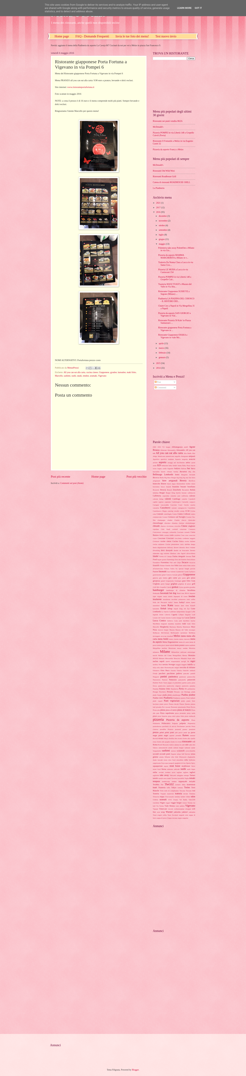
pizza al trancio (184, 710)
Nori (160, 664)
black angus (171, 484)
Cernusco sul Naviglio (177, 517)
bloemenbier (180, 484)
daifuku (187, 544)
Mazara (172, 630)
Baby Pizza (186, 465)
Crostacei (156, 541)
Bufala (192, 490)
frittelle (167, 565)
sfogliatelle (191, 757)
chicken (181, 523)
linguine (188, 615)
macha (193, 621)
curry (182, 544)
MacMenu (156, 624)
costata (166, 535)
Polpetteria (191, 723)
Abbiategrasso (177, 447)
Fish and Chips (175, 562)
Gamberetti (180, 572)
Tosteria (156, 794)
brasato (183, 487)
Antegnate (184, 456)
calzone (192, 496)
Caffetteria (157, 496)
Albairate (163, 450)
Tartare (192, 775)
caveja (182, 511)
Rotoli (160, 745)
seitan (179, 754)
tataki (79, 376)
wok (158, 812)
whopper (188, 809)
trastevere (170, 794)
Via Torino (160, 806)
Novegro (171, 664)
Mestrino (192, 648)
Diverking (156, 550)
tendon (86, 376)
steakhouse (186, 766)
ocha (158, 667)
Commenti (160, 387)
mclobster (183, 633)
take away (164, 775)
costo (171, 535)
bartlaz (176, 472)
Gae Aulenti (171, 572)
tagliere (185, 772)
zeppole (181, 815)
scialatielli (181, 751)
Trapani (163, 794)
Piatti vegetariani (171, 701)
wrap (163, 812)
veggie (168, 803)
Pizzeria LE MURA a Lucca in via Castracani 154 (173, 270)
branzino (175, 487)
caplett (155, 502)
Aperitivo (156, 459)
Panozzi (165, 680)
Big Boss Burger (170, 478)
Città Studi (165, 529)
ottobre (162, 225)
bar (188, 468)
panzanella (182, 680)
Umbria (155, 800)
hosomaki (164, 593)
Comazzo (192, 529)
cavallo (176, 511)
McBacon (156, 633)
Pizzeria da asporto (177, 719)
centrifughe (168, 514)
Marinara (172, 627)
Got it (198, 8)
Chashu (176, 520)
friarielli (156, 565)
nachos (155, 661)
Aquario (178, 459)
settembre (163, 230)
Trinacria (156, 797)
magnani (164, 624)
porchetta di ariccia (169, 726)
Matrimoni (186, 627)
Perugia (155, 692)
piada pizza (167, 695)
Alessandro (180, 450)
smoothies (179, 760)
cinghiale (191, 526)
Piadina (185, 695)
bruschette (177, 490)
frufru (172, 569)
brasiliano (191, 487)
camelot (184, 499)
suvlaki (161, 772)
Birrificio (192, 481)
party (189, 683)
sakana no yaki (179, 745)
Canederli (191, 499)
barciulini (156, 472)
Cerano (164, 517)
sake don (192, 745)
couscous (192, 535)
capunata (168, 502)
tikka (183, 784)
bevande (192, 475)
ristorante (187, 741)
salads (170, 748)
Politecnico (166, 723)
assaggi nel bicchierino (176, 462)
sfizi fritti (174, 757)
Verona (189, 803)
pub (176, 732)
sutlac (155, 772)
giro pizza (191, 578)
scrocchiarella (190, 751)
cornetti (187, 532)
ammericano (170, 456)
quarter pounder (175, 735)
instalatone (166, 599)
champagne (161, 520)
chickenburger (190, 523)
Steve (193, 766)
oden (162, 667)
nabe (193, 658)
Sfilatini (167, 757)
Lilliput (181, 615)
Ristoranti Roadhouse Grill (164, 176)
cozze (155, 538)
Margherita (164, 627)
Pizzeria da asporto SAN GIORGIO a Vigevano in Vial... (174, 314)
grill (193, 584)
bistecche (156, 484)
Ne (188, 661)
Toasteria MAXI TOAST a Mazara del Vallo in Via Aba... (174, 285)
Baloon (183, 468)
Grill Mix (156, 587)
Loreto (173, 618)
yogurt (159, 815)
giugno (162, 239)
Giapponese (104, 372)
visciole (170, 809)
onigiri (176, 667)
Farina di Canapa (165, 556)
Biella (162, 478)
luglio (161, 235)
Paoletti (155, 683)
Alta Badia (187, 453)
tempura (156, 781)
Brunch (169, 490)
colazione (183, 529)
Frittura (166, 569)
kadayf (182, 602)
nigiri (192, 661)
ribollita (171, 738)
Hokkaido (156, 593)
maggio (162, 244)
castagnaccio (182, 508)
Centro (174, 514)
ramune (192, 735)
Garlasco (192, 572)
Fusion (155, 571)
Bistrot (163, 484)
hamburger (158, 590)
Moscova (177, 658)
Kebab (163, 608)
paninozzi (182, 677)
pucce (181, 732)
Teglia (186, 778)
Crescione (161, 538)
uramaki (93, 376)
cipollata (156, 529)
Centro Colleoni (184, 514)
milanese (156, 652)
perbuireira (191, 689)
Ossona (173, 670)
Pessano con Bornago (182, 692)
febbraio (162, 353)
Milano (165, 652)
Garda (186, 572)
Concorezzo (157, 532)
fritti (172, 565)
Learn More (184, 8)
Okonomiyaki (169, 667)
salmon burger (178, 748)
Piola (188, 707)
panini (163, 676)
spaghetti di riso (180, 763)
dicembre (163, 216)
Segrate (173, 754)
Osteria (179, 670)
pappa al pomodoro (175, 683)
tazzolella (180, 778)
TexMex (156, 784)
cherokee (167, 523)
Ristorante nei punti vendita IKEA (167, 121)
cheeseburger (158, 523)
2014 (158, 368)
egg (161, 553)
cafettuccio (191, 493)
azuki (155, 465)
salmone (187, 748)
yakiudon (192, 812)
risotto (180, 738)
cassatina (156, 508)
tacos (173, 772)
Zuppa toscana (172, 818)
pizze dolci (172, 716)
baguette (170, 468)
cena (154, 514)
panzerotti (191, 680)
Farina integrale (179, 556)
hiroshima (191, 590)
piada (193, 692)
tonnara (180, 787)
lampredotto (181, 612)
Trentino (192, 794)
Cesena (188, 517)
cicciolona (170, 526)
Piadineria (168, 698)
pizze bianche (162, 716)
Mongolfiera (177, 655)
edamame (156, 553)
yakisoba (177, 812)
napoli (162, 661)
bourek (168, 487)
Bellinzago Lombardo (163, 474)
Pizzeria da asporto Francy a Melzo (168, 149)
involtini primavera (178, 599)
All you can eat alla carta (74, 372)
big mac (186, 478)
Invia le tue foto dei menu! (132, 36)
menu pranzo (179, 645)
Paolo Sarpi (163, 683)
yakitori (185, 812)
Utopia (175, 800)
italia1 (170, 602)
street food (156, 769)
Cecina (192, 511)
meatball (170, 636)
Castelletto (191, 508)
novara (165, 664)
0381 (154, 447)
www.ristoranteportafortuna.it (80, 87)
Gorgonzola (170, 581)
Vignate (155, 809)
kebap (170, 609)
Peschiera (162, 692)
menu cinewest (184, 639)
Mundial (184, 658)
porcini (188, 726)
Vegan (162, 803)
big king (179, 478)
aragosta (185, 459)
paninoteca (173, 676)
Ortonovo (156, 670)
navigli (183, 661)
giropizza (156, 581)
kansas (177, 605)
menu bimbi (163, 639)
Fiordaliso (156, 562)
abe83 (186, 447)
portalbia (163, 729)
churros (163, 526)
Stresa (163, 769)
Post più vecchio (136, 476)
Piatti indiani (190, 698)
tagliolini (156, 775)
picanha (158, 707)
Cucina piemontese (172, 544)
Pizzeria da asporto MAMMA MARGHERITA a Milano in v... (173, 256)
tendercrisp (166, 781)
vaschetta (156, 803)
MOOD (155, 658)
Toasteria (161, 787)
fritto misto (183, 565)
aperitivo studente (167, 459)
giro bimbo (163, 578)
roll (194, 742)
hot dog (172, 593)
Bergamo (184, 475)
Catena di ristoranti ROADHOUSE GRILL (171, 182)
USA (170, 800)
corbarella (172, 532)
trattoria (178, 793)
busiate (184, 493)
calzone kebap (158, 499)
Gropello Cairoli (165, 587)
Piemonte (174, 707)
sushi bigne (191, 769)
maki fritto (131, 372)
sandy (193, 748)
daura (155, 547)
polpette (183, 723)
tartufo (155, 778)
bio (190, 478)
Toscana (182, 791)
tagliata (179, 772)
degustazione (162, 547)
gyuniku (192, 587)
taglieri (192, 772)
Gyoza (181, 587)
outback (192, 670)
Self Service (186, 754)
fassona (188, 556)
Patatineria (174, 689)
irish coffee (191, 599)
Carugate (156, 505)
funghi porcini (190, 569)
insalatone (157, 599)
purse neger (163, 735)
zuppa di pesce (162, 818)
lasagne (188, 612)
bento (177, 474)
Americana (161, 456)
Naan (189, 658)
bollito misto (190, 484)
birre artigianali (169, 480)
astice (188, 462)
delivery (170, 547)
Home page (62, 36)
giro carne (172, 578)
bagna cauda (162, 468)
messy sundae (182, 648)
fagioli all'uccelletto (188, 553)
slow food (171, 760)
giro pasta (182, 578)
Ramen (185, 735)
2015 (158, 363)
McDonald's (158, 127)
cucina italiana (190, 541)
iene (182, 593)
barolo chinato (166, 472)
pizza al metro (171, 710)
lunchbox (186, 621)
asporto (162, 462)
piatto (183, 701)
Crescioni (170, 538)
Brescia (163, 490)
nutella (190, 664)
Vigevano (102, 376)
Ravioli (155, 738)
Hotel (179, 593)
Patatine (155, 689)
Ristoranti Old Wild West (164, 171)
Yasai (155, 815)
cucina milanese (158, 544)
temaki (192, 778)
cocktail (175, 529)
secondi (156, 754)
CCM (187, 511)
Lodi (193, 615)
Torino (187, 787)
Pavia (181, 689)
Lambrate (172, 612)
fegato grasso (162, 559)
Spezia (188, 763)
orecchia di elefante (187, 667)
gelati (164, 575)
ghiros (180, 575)
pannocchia (191, 677)
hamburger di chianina (175, 590)
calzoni (168, 499)
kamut (163, 605)
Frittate (162, 565)
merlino (164, 648)
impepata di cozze (180, 596)
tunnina (177, 797)
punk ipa (187, 732)
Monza (184, 655)
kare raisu (185, 605)
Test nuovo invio (165, 36)
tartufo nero (162, 778)
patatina (192, 686)
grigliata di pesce (184, 584)
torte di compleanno (171, 791)
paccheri (162, 673)
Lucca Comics (159, 620)
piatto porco (164, 704)
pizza (162, 710)
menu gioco (161, 645)
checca (184, 520)
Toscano (189, 791)
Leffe (193, 612)
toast (155, 787)
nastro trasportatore (173, 661)
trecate (185, 794)
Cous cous (184, 535)
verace (184, 803)
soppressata (157, 763)
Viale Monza (170, 806)
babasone (165, 465)
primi (162, 732)
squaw (166, 766)
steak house (174, 766)
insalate (192, 596)
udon (193, 796)
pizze (155, 716)
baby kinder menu (175, 465)
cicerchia (177, 526)
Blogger (135, 1070)
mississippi (191, 652)
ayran (193, 462)
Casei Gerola (183, 505)
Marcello (59, 376)
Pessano (170, 692)
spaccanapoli (169, 763)
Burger (162, 493)
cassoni (173, 508)
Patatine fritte (164, 689)
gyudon (113, 372)
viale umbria (180, 806)
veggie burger (176, 803)
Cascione (173, 505)
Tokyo (173, 787)
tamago (186, 775)
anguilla (177, 456)
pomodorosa (157, 726)
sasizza (173, 751)
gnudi (163, 581)
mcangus (192, 630)
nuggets (184, 664)
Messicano (172, 648)
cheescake (191, 520)
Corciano (180, 532)
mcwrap (164, 636)
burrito (178, 493)
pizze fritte (180, 716)
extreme (166, 553)
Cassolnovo (165, 508)
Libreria (167, 615)
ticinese (178, 784)
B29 (159, 465)
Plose (193, 720)
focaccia (192, 562)
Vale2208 (192, 800)
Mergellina (156, 648)
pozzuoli (178, 729)
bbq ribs (191, 472)
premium (192, 729)
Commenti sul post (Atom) (71, 483)
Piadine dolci (158, 698)
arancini (192, 459)
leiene (161, 615)
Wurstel (169, 812)
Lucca (192, 617)
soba (186, 760)
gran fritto (186, 581)
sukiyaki (177, 769)
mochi (155, 655)
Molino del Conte (164, 655)
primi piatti (169, 732)
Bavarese (183, 472)
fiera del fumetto (181, 559)
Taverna (174, 778)
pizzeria (158, 719)
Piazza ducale (174, 704)
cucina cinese (92, 372)
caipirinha (165, 496)
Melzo (177, 635)
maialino (178, 624)
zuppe (180, 818)
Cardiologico (176, 502)
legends (155, 615)
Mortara (161, 658)
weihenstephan (179, 809)
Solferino (192, 760)
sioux (165, 760)
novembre (163, 221)
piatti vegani (157, 701)
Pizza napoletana (167, 713)
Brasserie (156, 490)
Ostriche (186, 670)
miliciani (183, 652)
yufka (165, 815)
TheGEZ (169, 784)
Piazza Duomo (184, 704)
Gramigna (178, 581)
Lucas (187, 618)
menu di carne (184, 642)
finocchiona (191, 559)
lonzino (168, 618)
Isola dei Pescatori (160, 602)
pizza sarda (191, 713)
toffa (168, 787)
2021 (158, 203)
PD (186, 689)
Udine (188, 797)
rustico (171, 745)
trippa (162, 797)
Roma (155, 745)
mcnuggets (156, 636)
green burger (165, 584)
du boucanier (184, 550)
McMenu (192, 633)
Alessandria (171, 450)
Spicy (193, 763)
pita (158, 710)
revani (160, 738)
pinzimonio (182, 707)
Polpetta (175, 723)
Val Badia (183, 800)
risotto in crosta (176, 742)
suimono (170, 769)
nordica (155, 664)
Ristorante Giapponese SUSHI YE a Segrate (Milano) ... (174, 292)
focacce (185, 562)
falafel (155, 556)
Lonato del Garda (159, 618)
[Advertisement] (172, 84)
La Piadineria (158, 188)
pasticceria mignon (174, 686)
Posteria (170, 729)
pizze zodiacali (190, 716)
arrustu (155, 462)
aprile (161, 343)
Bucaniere (185, 490)
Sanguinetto (157, 751)
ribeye (166, 738)
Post (158, 382)
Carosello (185, 502)
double (176, 550)
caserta (192, 505)
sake (187, 745)
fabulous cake (175, 553)
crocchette (178, 538)
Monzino (191, 655)
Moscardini (169, 658)
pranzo (185, 729)
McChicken (165, 633)
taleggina (180, 775)
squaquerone (158, 766)
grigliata (174, 584)
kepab (176, 609)
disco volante (190, 547)
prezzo (156, 732)
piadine (192, 695)
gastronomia (157, 575)
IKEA (187, 593)
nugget (178, 664)
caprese (161, 502)
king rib (182, 609)
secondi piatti (165, 754)
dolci (163, 550)
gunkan (175, 587)
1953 (159, 447)
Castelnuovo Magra (160, 511)
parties (184, 683)
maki (184, 624)
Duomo (192, 550)
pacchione (171, 673)
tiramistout (191, 784)
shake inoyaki (158, 760)
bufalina (155, 493)
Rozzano (166, 745)
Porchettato (181, 726)
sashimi (67, 376)
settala (161, 757)
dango (193, 544)
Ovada (155, 673)
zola (186, 815)
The (162, 784)
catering (170, 511)
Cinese (184, 526)
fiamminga (170, 559)
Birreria (183, 480)
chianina (174, 523)
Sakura (155, 748)
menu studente (190, 645)
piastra (183, 698)
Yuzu (169, 815)
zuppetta (185, 818)
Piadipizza (176, 698)
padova (179, 673)
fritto (176, 565)
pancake (186, 673)
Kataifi (192, 605)
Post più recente (60, 476)
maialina (171, 624)
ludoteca (170, 621)
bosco (163, 487)
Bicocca (156, 477)
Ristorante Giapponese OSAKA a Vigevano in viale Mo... (172, 336)
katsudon (122, 372)
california (185, 496)
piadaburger (176, 695)
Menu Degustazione (170, 642)
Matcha (179, 627)
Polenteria (156, 723)
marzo (162, 348)
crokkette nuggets (188, 538)
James (176, 602)
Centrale (160, 514)
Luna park (178, 621)
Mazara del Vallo (181, 630)
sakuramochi (162, 748)
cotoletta (177, 535)
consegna (165, 532)
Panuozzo (173, 680)
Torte (162, 791)
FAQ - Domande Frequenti (92, 36)
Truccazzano (169, 797)
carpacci (192, 502)
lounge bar (180, 618)
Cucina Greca (178, 541)
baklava (177, 468)
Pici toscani (166, 707)
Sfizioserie (183, 757)
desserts (182, 547)
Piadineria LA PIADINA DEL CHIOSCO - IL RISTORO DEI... (176, 299)
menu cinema (174, 639)
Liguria (174, 614)
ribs (176, 738)
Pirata (155, 710)
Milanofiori (175, 652)
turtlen (183, 797)
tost (193, 791)
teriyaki (192, 781)
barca (193, 468)
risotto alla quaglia (163, 742)
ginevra (155, 578)
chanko (169, 520)
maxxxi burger (163, 630)
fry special (180, 569)
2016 (158, 212)
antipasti (192, 456)
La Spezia (165, 612)
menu (183, 636)
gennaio (162, 357)
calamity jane (175, 496)
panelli (192, 673)
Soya (163, 763)
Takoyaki (173, 775)
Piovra (193, 707)
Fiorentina (165, 562)
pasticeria (185, 686)
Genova (169, 575)
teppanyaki (183, 781)
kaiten (188, 602)
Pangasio (156, 677)
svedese (167, 772)
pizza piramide (180, 713)
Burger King (170, 493)
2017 (158, 207)
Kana (170, 605)
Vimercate (163, 809)
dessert (176, 547)
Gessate (174, 575)
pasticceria (162, 686)
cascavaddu (165, 505)
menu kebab (170, 645)
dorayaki (169, 550)
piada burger (157, 695)
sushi (74, 376)
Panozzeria (156, 680)
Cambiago (176, 499)
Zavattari (175, 815)
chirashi (156, 526)
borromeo (156, 487)
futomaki (162, 571)
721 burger (166, 447)
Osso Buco (165, 670)
